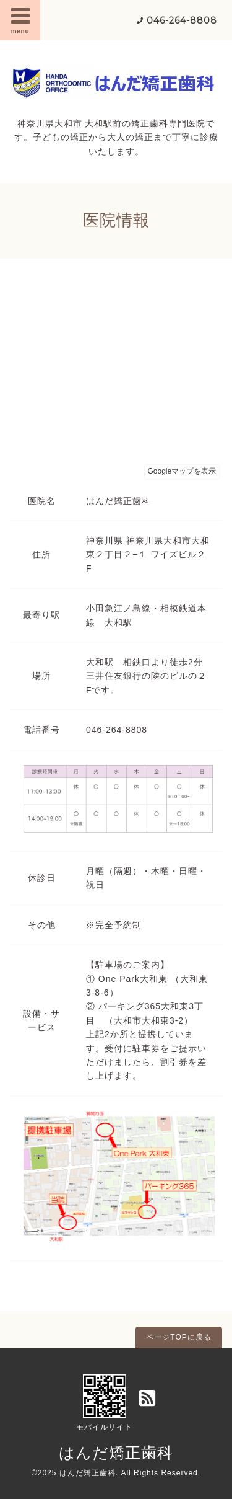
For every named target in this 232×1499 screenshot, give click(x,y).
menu (20, 20)
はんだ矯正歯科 (116, 1452)
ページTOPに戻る (178, 1337)
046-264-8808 (182, 20)
